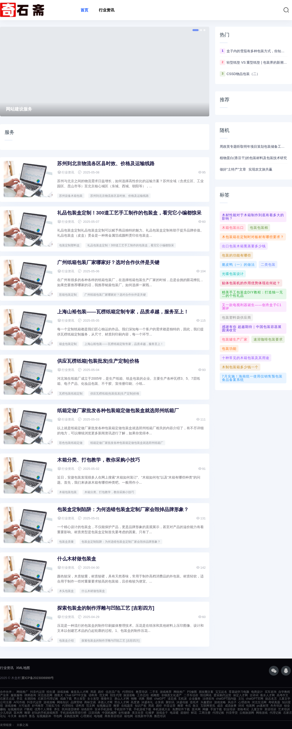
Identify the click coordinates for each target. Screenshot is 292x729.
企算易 (159, 702)
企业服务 (195, 698)
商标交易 (90, 702)
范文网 (103, 695)
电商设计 (257, 692)
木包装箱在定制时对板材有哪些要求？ (253, 237)
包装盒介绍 (66, 640)
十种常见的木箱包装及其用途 (245, 358)
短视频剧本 (44, 716)
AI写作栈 (19, 702)
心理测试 (86, 716)
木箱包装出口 (233, 228)
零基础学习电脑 (239, 692)
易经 (101, 692)
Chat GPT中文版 (76, 695)
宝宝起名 (221, 692)
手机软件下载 (123, 709)
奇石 (188, 705)
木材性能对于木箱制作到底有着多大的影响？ (253, 216)
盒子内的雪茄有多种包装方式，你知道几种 (257, 51)
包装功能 (229, 349)
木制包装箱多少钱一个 (240, 367)
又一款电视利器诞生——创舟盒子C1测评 (252, 306)
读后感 (172, 698)
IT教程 (28, 709)
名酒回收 (30, 698)
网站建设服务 (19, 109)
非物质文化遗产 (171, 695)
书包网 (57, 716)
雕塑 (116, 705)
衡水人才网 (267, 695)
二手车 (153, 692)
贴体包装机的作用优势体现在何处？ (251, 283)
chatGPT (159, 698)
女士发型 (93, 698)
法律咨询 (208, 698)
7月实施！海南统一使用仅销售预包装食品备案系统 (252, 378)
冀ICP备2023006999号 (37, 678)
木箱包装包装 (68, 492)
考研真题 (274, 702)
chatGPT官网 (254, 698)
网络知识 (63, 702)
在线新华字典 (143, 716)
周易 (93, 692)
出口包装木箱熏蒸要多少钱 (244, 246)
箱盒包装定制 (68, 344)
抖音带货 (232, 712)
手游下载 (216, 709)
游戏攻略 (63, 692)
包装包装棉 (259, 228)
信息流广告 (113, 692)
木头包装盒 (66, 591)
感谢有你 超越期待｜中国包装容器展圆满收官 (252, 328)
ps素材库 (263, 705)
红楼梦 (150, 712)
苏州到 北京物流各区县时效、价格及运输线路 (106, 163)
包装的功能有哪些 (236, 255)
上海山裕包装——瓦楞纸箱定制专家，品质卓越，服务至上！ (123, 311)
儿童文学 (284, 698)
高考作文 (282, 695)
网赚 (205, 709)
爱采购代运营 (222, 695)
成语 (220, 705)
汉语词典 (94, 712)
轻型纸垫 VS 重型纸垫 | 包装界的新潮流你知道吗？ (257, 62)
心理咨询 (244, 702)
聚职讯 (170, 702)
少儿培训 (6, 712)
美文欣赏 (138, 712)
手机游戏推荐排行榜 (73, 712)
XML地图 (23, 668)
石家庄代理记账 (48, 698)
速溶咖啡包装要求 (268, 339)
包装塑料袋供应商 (236, 317)
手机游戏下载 (142, 709)
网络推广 (22, 692)
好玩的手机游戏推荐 (45, 712)
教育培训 (141, 692)
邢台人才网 (121, 702)
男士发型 (79, 698)
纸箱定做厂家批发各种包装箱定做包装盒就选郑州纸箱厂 (118, 410)
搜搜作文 (106, 698)
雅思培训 (160, 716)
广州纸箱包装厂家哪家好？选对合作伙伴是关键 (108, 262)
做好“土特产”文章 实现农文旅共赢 (246, 169)
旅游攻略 (129, 695)
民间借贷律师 (70, 709)
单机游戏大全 (161, 709)
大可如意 (24, 705)
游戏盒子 (162, 712)
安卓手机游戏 (103, 709)
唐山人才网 (121, 698)
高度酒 (135, 702)
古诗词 (254, 695)
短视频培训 (15, 709)
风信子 (232, 702)
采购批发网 (71, 716)
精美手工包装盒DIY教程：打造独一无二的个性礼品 (252, 294)
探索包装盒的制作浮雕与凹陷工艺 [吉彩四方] (105, 608)
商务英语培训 (113, 716)
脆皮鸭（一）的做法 (238, 264)
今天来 (12, 716)
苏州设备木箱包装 (70, 195)
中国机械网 (109, 712)
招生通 (50, 692)
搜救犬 (58, 695)
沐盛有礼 (147, 702)
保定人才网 (240, 695)
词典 (142, 698)
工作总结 (143, 695)
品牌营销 (76, 702)
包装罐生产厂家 (234, 339)
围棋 (149, 698)
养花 (19, 698)
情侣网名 (206, 695)
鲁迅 (32, 716)
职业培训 (229, 709)
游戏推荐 (166, 692)
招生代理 (116, 695)
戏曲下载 (66, 698)
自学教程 (284, 692)
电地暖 (98, 716)
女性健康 (124, 712)
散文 (196, 705)
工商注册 (204, 712)
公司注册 (6, 702)
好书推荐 (38, 705)
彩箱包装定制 (68, 294)
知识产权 (140, 705)
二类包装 (268, 264)
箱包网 (128, 716)
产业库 (4, 695)
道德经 (184, 712)
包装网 (250, 705)
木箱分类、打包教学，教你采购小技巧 (98, 460)
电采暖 (174, 712)
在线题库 (127, 705)
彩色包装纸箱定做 (70, 443)
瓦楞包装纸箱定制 (70, 393)
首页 (84, 10)
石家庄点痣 (7, 698)
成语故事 (231, 705)
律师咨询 (30, 695)
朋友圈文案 (206, 692)
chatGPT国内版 (226, 698)
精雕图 (155, 695)
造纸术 (194, 702)
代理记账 (218, 712)
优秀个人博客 (43, 709)
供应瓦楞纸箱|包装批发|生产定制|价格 (98, 361)
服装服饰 (16, 695)
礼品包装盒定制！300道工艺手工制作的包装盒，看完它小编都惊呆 (129, 212)
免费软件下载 (181, 709)
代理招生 (128, 692)
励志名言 (271, 698)
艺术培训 (284, 709)
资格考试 (243, 709)
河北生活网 (259, 702)
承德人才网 (105, 702)
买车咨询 (270, 692)
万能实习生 (53, 705)
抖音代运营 (37, 692)
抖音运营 (169, 705)
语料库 (93, 695)
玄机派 (182, 698)
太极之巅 (22, 725)
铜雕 (134, 698)
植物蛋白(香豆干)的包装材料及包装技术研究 (253, 158)
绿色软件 (87, 709)
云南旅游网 (246, 712)
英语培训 (270, 709)
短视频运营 (104, 705)
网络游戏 (262, 712)
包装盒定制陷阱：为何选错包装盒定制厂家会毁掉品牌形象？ (123, 509)
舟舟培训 (276, 705)
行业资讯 (106, 10)
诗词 (241, 705)
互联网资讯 (208, 705)
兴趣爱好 (206, 702)
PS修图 (192, 692)
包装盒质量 (66, 541)
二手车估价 (191, 695)
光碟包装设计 (233, 274)
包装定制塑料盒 (69, 245)
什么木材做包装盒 (76, 558)
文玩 (241, 698)
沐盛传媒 (182, 702)
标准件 (22, 716)
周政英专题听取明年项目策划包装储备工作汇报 (253, 146)
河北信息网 (45, 695)
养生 (57, 709)
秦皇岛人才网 (79, 692)
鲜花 (194, 712)
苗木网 (196, 709)
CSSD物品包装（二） (243, 74)
